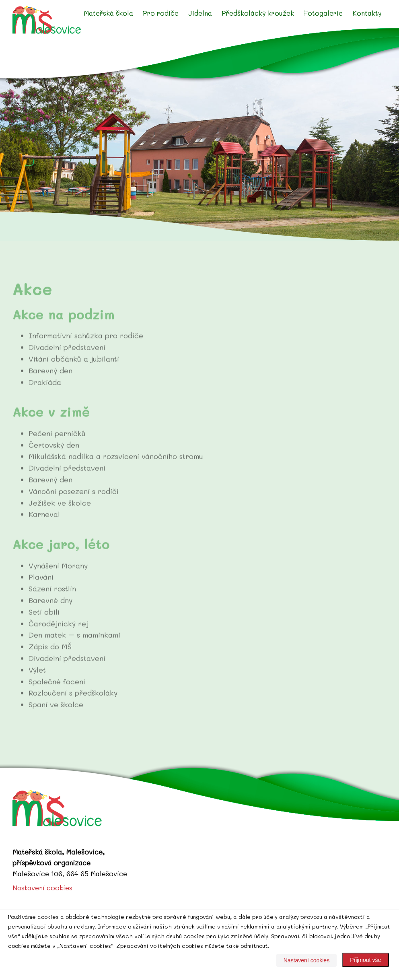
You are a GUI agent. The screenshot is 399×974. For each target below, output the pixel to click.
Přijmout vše (365, 960)
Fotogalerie (323, 12)
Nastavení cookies (42, 887)
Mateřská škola (108, 12)
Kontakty (367, 12)
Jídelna (200, 12)
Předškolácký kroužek (258, 12)
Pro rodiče (161, 12)
